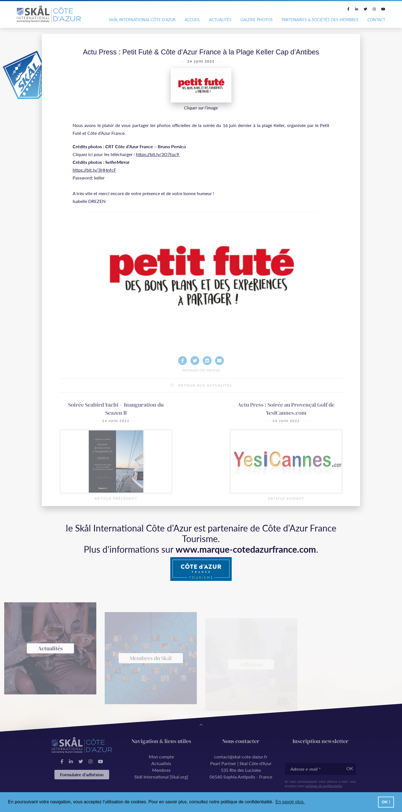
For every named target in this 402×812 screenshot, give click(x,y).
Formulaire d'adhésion (82, 774)
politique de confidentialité (324, 786)
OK (349, 768)
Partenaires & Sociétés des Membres (320, 19)
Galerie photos (256, 19)
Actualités (220, 19)
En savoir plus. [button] (290, 801)
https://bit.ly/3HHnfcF (94, 170)
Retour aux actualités (201, 403)
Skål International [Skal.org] (161, 776)
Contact (376, 19)
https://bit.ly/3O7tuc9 (158, 155)
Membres (161, 770)
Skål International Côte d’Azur (142, 19)
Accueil (192, 19)
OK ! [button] (386, 802)
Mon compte (161, 756)
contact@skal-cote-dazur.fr (240, 756)
